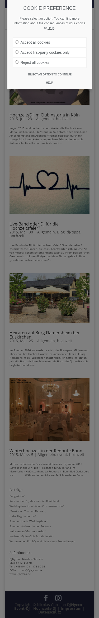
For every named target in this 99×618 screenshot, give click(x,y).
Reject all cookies (32, 62)
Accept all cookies (32, 42)
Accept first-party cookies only (42, 52)
